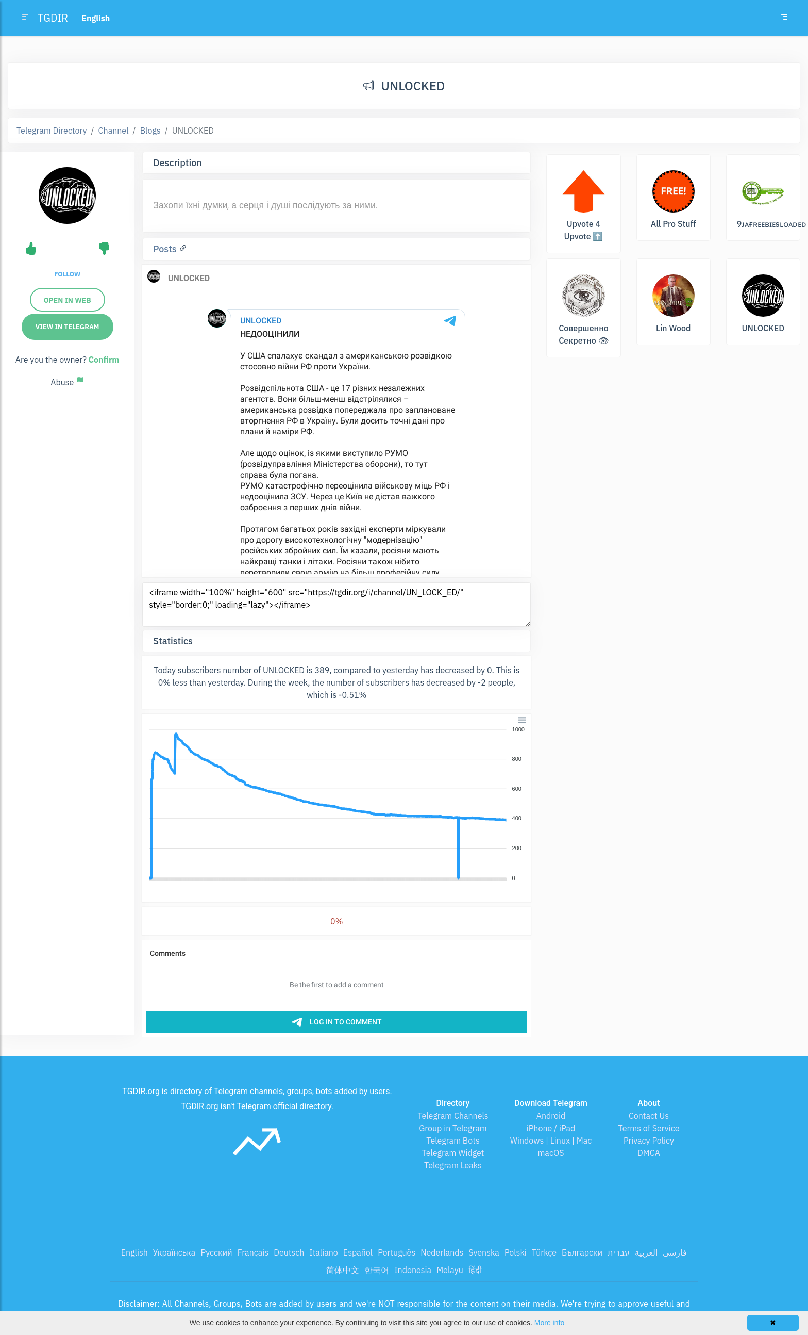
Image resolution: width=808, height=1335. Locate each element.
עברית (619, 1252)
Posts (166, 249)
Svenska (483, 1252)
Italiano (323, 1252)
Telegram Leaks (453, 1165)
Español (358, 1252)
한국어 (376, 1270)
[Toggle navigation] (784, 18)
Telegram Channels (452, 1116)
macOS (550, 1153)
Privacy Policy (649, 1140)
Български (582, 1252)
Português (396, 1252)
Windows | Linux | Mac (551, 1140)
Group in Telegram (453, 1128)
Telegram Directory (51, 130)
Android (551, 1116)
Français (253, 1252)
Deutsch (289, 1252)
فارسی (675, 1252)
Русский (216, 1252)
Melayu (449, 1270)
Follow (67, 274)
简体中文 (342, 1270)
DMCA (648, 1153)
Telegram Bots (452, 1140)
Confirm (104, 359)
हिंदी (475, 1270)
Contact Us (649, 1116)
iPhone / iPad (551, 1128)
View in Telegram (67, 326)
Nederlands (441, 1252)
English (134, 1252)
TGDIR (53, 18)
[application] (336, 804)
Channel (113, 130)
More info (549, 1322)
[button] (521, 719)
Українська (174, 1252)
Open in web (67, 300)
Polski (515, 1252)
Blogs (150, 130)
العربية (646, 1252)
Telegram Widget (453, 1153)
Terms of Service (649, 1128)
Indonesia (412, 1270)
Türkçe (544, 1252)
